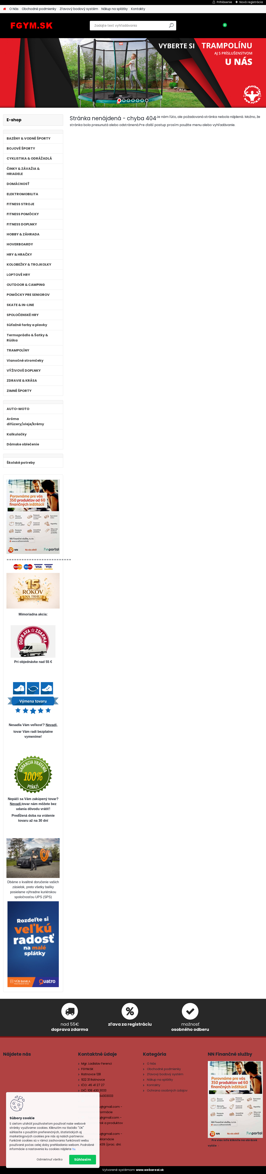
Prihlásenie (224, 2)
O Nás (13, 9)
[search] (171, 27)
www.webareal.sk (150, 1170)
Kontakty (138, 9)
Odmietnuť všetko (50, 1159)
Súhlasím (82, 1159)
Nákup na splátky (114, 9)
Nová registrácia (251, 2)
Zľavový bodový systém (79, 9)
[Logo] (31, 25)
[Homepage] (4, 9)
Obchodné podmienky (39, 9)
